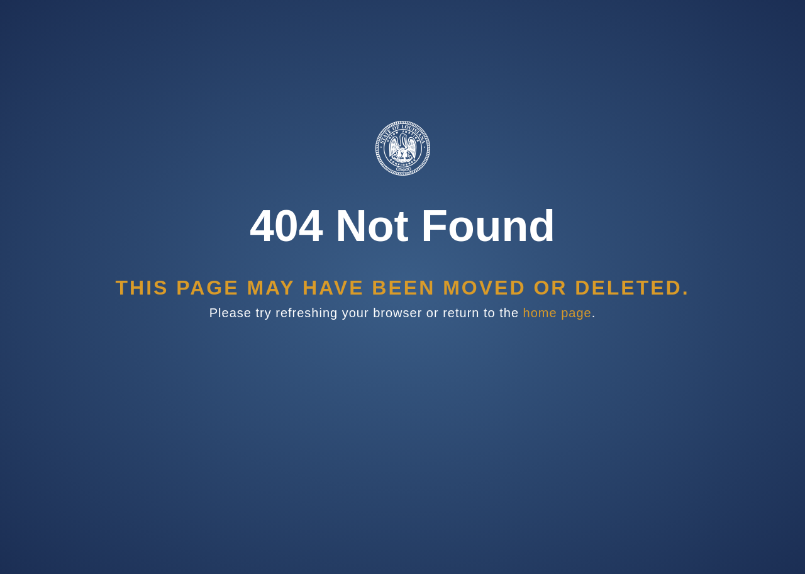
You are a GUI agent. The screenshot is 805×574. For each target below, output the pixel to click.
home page (557, 313)
